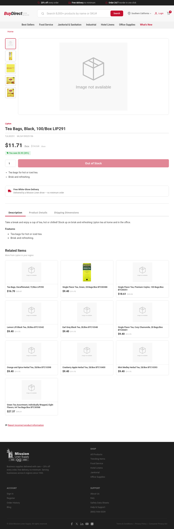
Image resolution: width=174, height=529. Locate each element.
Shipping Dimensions (66, 212)
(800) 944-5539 (98, 511)
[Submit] (43, 13)
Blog (9, 507)
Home (10, 31)
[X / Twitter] (77, 524)
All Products (96, 454)
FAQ (92, 498)
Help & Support (97, 507)
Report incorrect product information (26, 425)
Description (15, 212)
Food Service (46, 24)
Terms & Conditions (124, 524)
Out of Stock (93, 163)
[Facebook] (71, 524)
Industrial (91, 24)
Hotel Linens (107, 24)
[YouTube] (87, 524)
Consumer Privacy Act (158, 524)
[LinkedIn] (82, 524)
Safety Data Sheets (99, 502)
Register (11, 498)
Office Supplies (127, 24)
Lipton (8, 123)
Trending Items (97, 459)
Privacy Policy (141, 524)
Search (117, 13)
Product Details (38, 212)
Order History (13, 502)
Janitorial (95, 472)
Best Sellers (28, 24)
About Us (94, 493)
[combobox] (73, 13)
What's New (146, 24)
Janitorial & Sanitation (69, 24)
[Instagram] (92, 524)
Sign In (10, 493)
